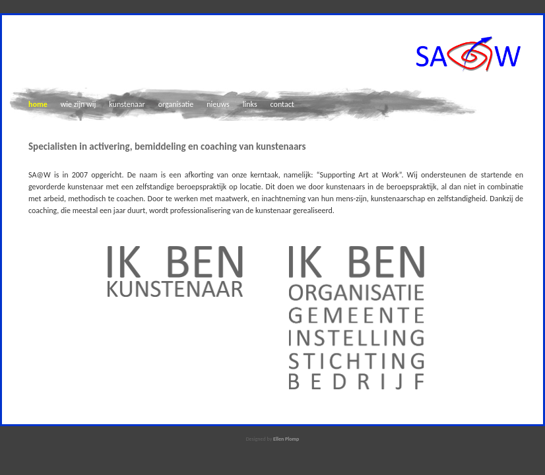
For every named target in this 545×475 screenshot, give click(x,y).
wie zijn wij (78, 104)
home (38, 104)
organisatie (176, 104)
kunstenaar (126, 104)
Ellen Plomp (286, 438)
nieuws (218, 104)
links (250, 104)
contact (282, 104)
